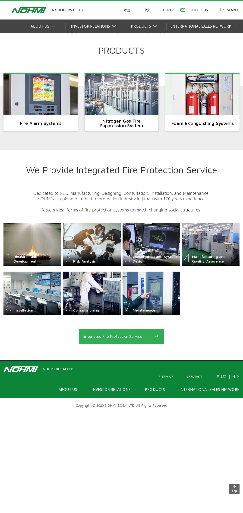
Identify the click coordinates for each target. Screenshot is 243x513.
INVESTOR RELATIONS (93, 26)
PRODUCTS (144, 26)
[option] (121, 85)
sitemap (167, 10)
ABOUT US (43, 26)
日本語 (125, 10)
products (155, 495)
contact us (194, 9)
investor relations (111, 495)
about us (68, 495)
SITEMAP (166, 483)
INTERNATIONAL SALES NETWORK (204, 26)
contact (194, 483)
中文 (147, 10)
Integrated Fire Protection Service (113, 441)
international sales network (210, 495)
